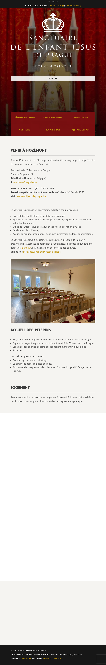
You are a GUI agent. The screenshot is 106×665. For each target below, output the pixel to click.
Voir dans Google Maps (25, 182)
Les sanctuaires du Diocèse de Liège (42, 251)
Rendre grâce (53, 130)
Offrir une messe (52, 117)
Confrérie (24, 130)
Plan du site (56, 659)
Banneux (26, 247)
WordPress (26, 659)
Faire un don (81, 130)
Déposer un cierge (24, 117)
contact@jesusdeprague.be (31, 196)
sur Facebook (55, 6)
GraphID (46, 659)
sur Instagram (73, 6)
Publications (81, 117)
